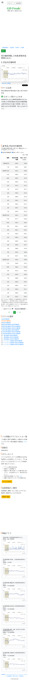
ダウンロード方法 (6, 83)
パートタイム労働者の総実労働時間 (12, 341)
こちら (25, 441)
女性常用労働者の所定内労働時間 (11, 331)
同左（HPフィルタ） (18, 152)
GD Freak (14, 8)
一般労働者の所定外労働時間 (11, 339)
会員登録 (18, 3)
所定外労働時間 (6, 322)
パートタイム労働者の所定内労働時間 (13, 342)
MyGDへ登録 (5, 496)
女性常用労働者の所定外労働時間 (11, 333)
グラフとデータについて (12, 674)
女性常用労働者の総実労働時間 (10, 330)
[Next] (20, 312)
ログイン (10, 3)
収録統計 (3, 674)
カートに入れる (7, 481)
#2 (3, 51)
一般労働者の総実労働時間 (10, 335)
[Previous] (9, 312)
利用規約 (21, 676)
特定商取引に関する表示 (12, 676)
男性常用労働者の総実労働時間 (10, 324)
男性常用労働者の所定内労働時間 (11, 326)
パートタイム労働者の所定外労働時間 (13, 344)
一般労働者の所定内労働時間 (11, 337)
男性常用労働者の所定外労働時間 (11, 328)
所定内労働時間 (6, 152)
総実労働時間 (5, 319)
